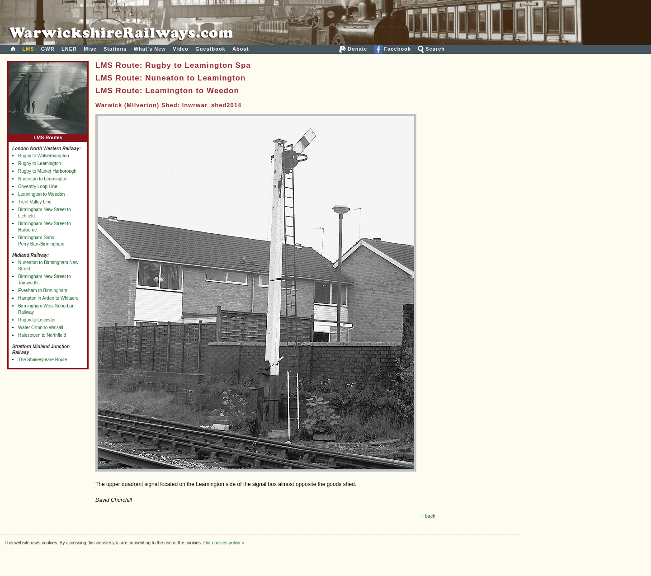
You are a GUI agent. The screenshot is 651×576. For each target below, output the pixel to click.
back (428, 516)
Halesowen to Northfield (42, 335)
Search (431, 49)
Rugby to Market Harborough (47, 171)
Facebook (392, 49)
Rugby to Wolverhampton (43, 155)
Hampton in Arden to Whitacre (48, 298)
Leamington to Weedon (41, 194)
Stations (115, 49)
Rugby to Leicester (37, 319)
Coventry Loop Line (37, 186)
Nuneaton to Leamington (43, 178)
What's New (150, 49)
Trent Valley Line (35, 201)
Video (181, 49)
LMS (28, 49)
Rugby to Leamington (39, 163)
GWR (48, 49)
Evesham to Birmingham (42, 290)
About (240, 49)
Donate (353, 49)
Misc (90, 49)
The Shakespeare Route (42, 359)
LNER (69, 49)
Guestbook (210, 49)
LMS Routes (48, 135)
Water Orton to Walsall (40, 327)
